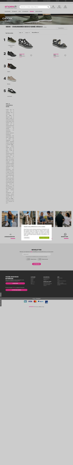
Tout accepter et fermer (44, 237)
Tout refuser (27, 237)
